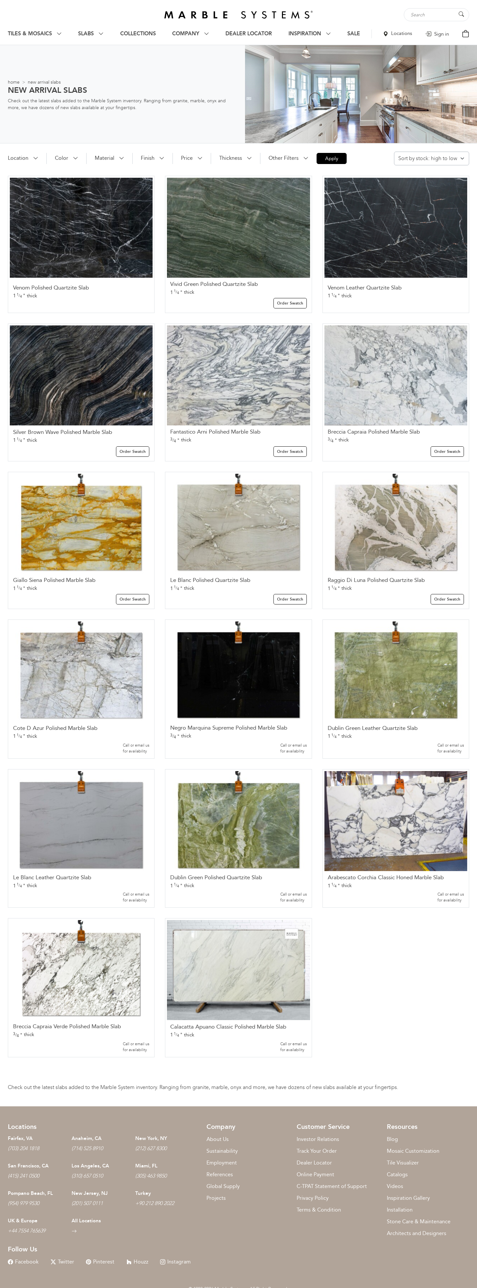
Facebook (23, 1262)
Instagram (175, 1262)
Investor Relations (318, 1139)
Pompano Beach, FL (30, 1193)
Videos (395, 1186)
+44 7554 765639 (26, 1231)
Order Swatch (290, 303)
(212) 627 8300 (151, 1148)
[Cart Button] (465, 33)
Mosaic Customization (413, 1151)
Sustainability (222, 1151)
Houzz (137, 1262)
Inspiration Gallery (408, 1198)
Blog (392, 1139)
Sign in (437, 34)
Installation (400, 1210)
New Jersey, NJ (90, 1193)
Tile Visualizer (403, 1163)
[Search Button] (461, 14)
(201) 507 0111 (87, 1203)
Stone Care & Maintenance (419, 1221)
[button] (23, 158)
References (219, 1174)
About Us (217, 1139)
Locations (397, 33)
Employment (221, 1163)
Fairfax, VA (20, 1138)
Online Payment (315, 1174)
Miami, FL (146, 1166)
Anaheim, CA (87, 1138)
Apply (331, 158)
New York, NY (151, 1138)
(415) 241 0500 (23, 1176)
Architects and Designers (416, 1233)
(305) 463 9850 (151, 1176)
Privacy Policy (313, 1198)
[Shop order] (431, 158)
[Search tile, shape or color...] (436, 14)
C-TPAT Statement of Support (332, 1186)
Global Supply (223, 1186)
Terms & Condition (319, 1210)
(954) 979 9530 (23, 1203)
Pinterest (100, 1262)
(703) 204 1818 (23, 1148)
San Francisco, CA (28, 1166)
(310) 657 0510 (87, 1176)
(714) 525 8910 (87, 1148)
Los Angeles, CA (90, 1166)
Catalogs (397, 1174)
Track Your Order (317, 1151)
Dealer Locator (314, 1163)
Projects (216, 1198)
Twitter (62, 1262)
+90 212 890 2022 (154, 1203)
